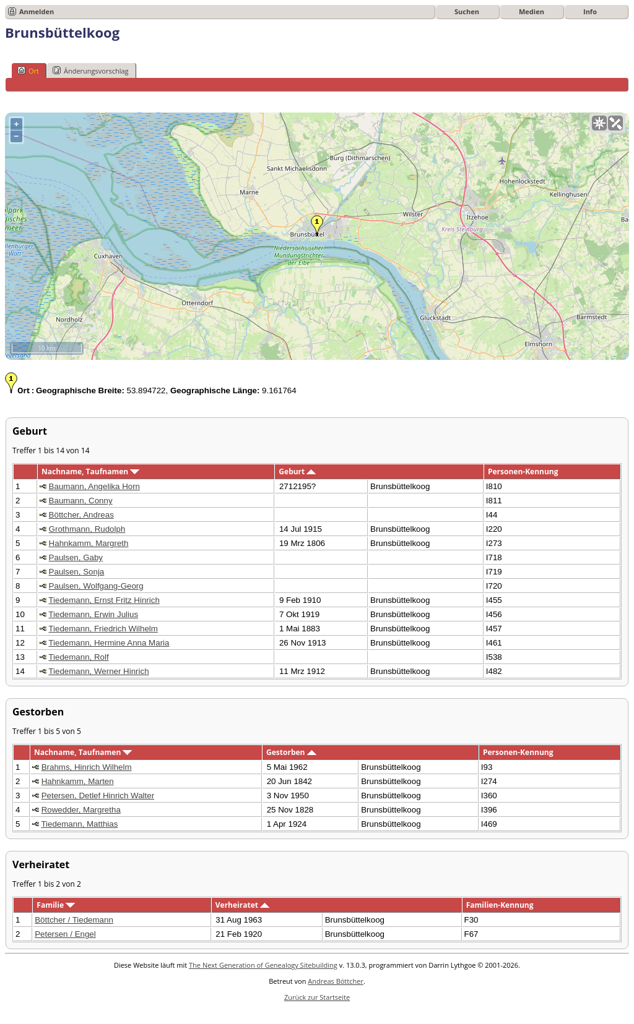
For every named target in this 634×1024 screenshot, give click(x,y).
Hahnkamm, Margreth (89, 543)
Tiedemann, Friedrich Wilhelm (103, 628)
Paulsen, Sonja (77, 571)
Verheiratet (242, 905)
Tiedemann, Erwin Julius (93, 614)
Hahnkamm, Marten (77, 781)
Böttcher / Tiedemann (74, 919)
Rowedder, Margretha (81, 809)
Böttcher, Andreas (81, 514)
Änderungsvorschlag (91, 70)
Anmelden (36, 11)
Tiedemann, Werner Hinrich (98, 671)
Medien (531, 11)
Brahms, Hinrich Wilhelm (86, 767)
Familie (56, 905)
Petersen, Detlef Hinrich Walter (97, 795)
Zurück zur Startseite (317, 997)
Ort (28, 70)
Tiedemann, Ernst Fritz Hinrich (104, 600)
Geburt (297, 471)
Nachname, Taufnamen (90, 471)
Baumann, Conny (81, 500)
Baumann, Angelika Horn (94, 486)
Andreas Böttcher (335, 981)
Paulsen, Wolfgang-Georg (96, 586)
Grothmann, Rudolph (87, 529)
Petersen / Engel (65, 934)
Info (590, 11)
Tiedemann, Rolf (78, 657)
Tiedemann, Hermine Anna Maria (108, 642)
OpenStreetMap (555, 355)
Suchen (466, 11)
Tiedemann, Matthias (79, 824)
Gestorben (291, 752)
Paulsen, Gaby (76, 557)
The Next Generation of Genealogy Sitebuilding (263, 965)
